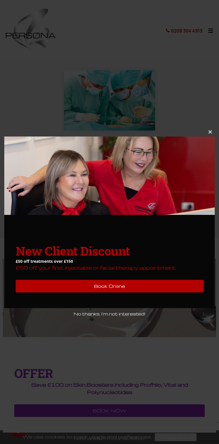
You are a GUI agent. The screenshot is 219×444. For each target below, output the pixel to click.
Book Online (109, 286)
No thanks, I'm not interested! (109, 314)
